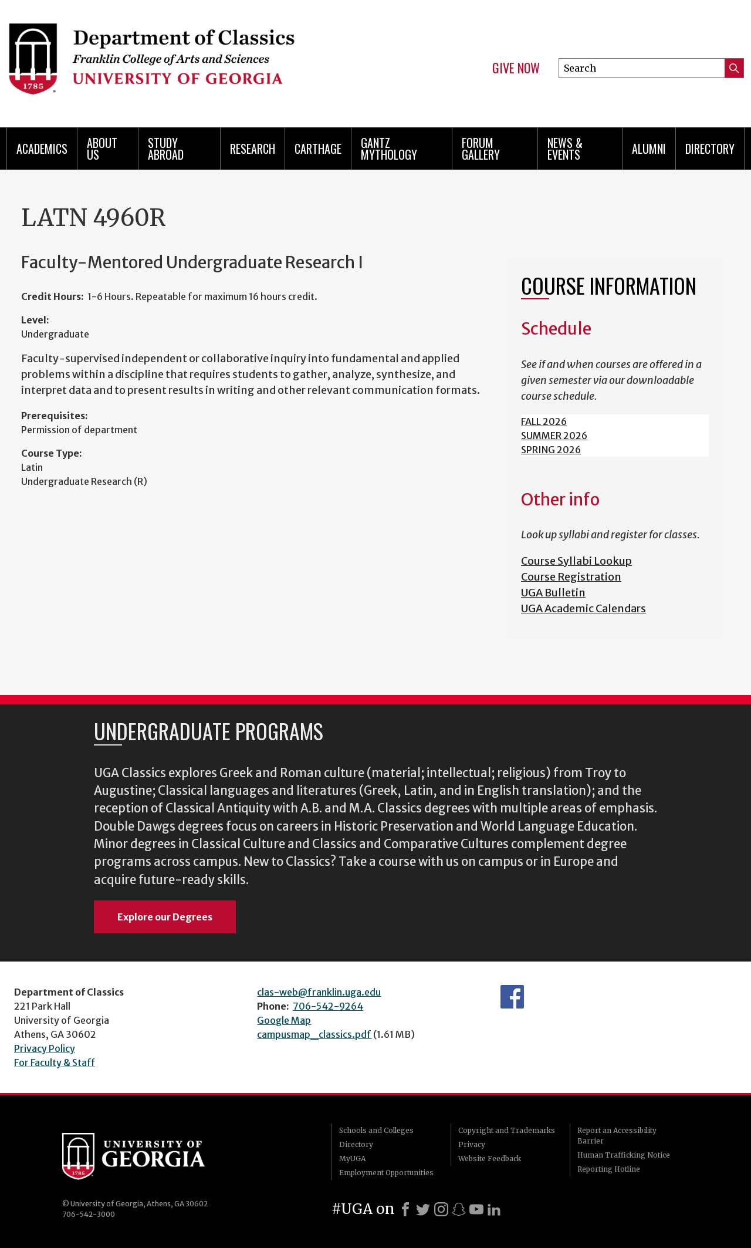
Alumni (649, 148)
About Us (102, 148)
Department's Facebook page (512, 996)
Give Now (516, 68)
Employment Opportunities (386, 1172)
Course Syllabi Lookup (576, 561)
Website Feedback (489, 1158)
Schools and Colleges (376, 1130)
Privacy (471, 1144)
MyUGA (352, 1158)
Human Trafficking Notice (623, 1155)
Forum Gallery (481, 148)
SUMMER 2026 (554, 435)
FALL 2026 (544, 421)
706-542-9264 (328, 1006)
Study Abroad (166, 148)
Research (252, 148)
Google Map (284, 1020)
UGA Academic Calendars (583, 608)
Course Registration (571, 576)
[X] (423, 1209)
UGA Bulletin (553, 592)
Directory (710, 148)
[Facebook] (405, 1209)
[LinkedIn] (494, 1209)
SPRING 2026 (551, 450)
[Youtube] (476, 1209)
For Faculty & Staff (54, 1062)
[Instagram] (441, 1209)
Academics (41, 148)
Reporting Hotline (608, 1169)
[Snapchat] (459, 1209)
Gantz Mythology (389, 148)
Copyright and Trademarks (506, 1130)
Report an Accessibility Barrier (617, 1135)
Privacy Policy (44, 1048)
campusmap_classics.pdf (314, 1034)
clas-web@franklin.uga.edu (319, 992)
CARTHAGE (318, 148)
